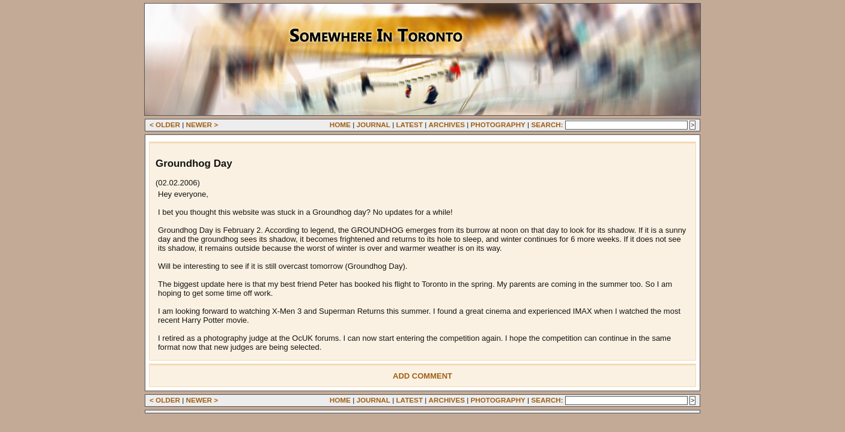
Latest (409, 124)
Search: (547, 124)
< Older (165, 124)
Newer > (202, 124)
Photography (498, 124)
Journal (373, 124)
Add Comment (422, 375)
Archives (447, 124)
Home (340, 124)
